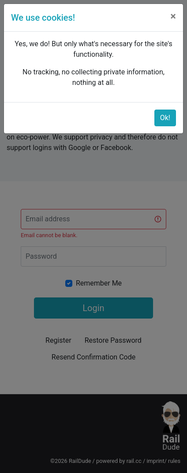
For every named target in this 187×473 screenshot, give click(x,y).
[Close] (173, 16)
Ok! (165, 118)
